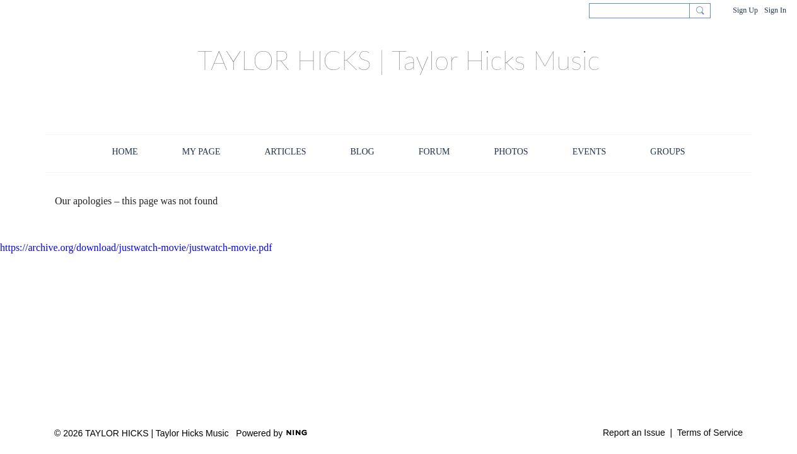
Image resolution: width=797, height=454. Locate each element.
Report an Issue (634, 433)
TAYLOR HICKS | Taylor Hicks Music (398, 60)
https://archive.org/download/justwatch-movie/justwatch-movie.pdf (136, 247)
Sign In (775, 10)
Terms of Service (710, 433)
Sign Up (745, 10)
